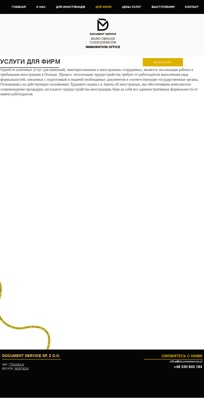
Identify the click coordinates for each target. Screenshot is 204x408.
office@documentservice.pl (185, 361)
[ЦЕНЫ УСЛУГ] (163, 62)
